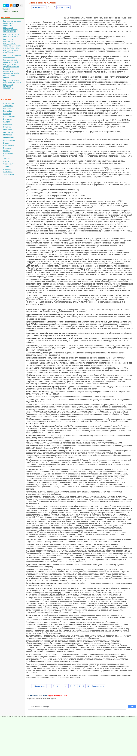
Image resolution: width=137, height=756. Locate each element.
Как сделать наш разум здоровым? (10, 61)
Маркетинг (7, 129)
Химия (6, 166)
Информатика (9, 116)
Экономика (7, 172)
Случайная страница (10, 11)
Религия (6, 151)
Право (6, 143)
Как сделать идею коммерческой (10, 51)
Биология (7, 108)
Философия (8, 164)
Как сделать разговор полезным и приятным (12, 23)
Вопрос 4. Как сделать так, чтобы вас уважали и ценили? (11, 74)
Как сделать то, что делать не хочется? (11, 35)
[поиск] (78, 707)
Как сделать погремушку (8, 40)
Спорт (5, 156)
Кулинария (7, 124)
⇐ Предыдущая (39, 7)
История (6, 122)
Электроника (8, 174)
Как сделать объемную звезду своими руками (10, 30)
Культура (7, 127)
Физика (6, 161)
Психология (8, 148)
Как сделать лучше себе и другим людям (12, 81)
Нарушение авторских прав (57, 695)
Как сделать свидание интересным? (9, 87)
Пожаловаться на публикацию (125, 716)
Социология (8, 153)
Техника (6, 159)
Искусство (7, 119)
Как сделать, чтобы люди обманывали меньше (11, 67)
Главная (5, 9)
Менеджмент (8, 137)
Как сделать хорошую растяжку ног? (12, 56)
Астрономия (8, 106)
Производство (9, 145)
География (7, 111)
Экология (7, 169)
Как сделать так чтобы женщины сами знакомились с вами (12, 46)
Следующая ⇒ (64, 7)
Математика (8, 132)
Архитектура (8, 103)
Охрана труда (9, 140)
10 (88, 686)
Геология (7, 114)
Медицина (7, 135)
